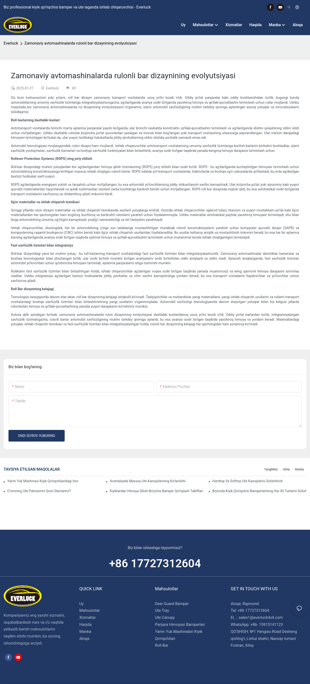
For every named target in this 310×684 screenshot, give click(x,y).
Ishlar (286, 469)
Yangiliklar (271, 469)
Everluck (11, 43)
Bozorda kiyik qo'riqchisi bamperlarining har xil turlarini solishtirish (259, 491)
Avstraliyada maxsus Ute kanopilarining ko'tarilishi (148, 481)
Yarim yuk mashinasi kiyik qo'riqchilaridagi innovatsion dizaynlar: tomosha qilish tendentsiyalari (42, 481)
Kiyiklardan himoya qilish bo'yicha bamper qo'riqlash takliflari (156, 491)
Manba (299, 469)
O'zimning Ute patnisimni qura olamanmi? (39, 491)
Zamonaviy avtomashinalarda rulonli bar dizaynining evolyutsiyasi (80, 43)
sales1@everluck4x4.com (261, 617)
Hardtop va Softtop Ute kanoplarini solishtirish (247, 481)
